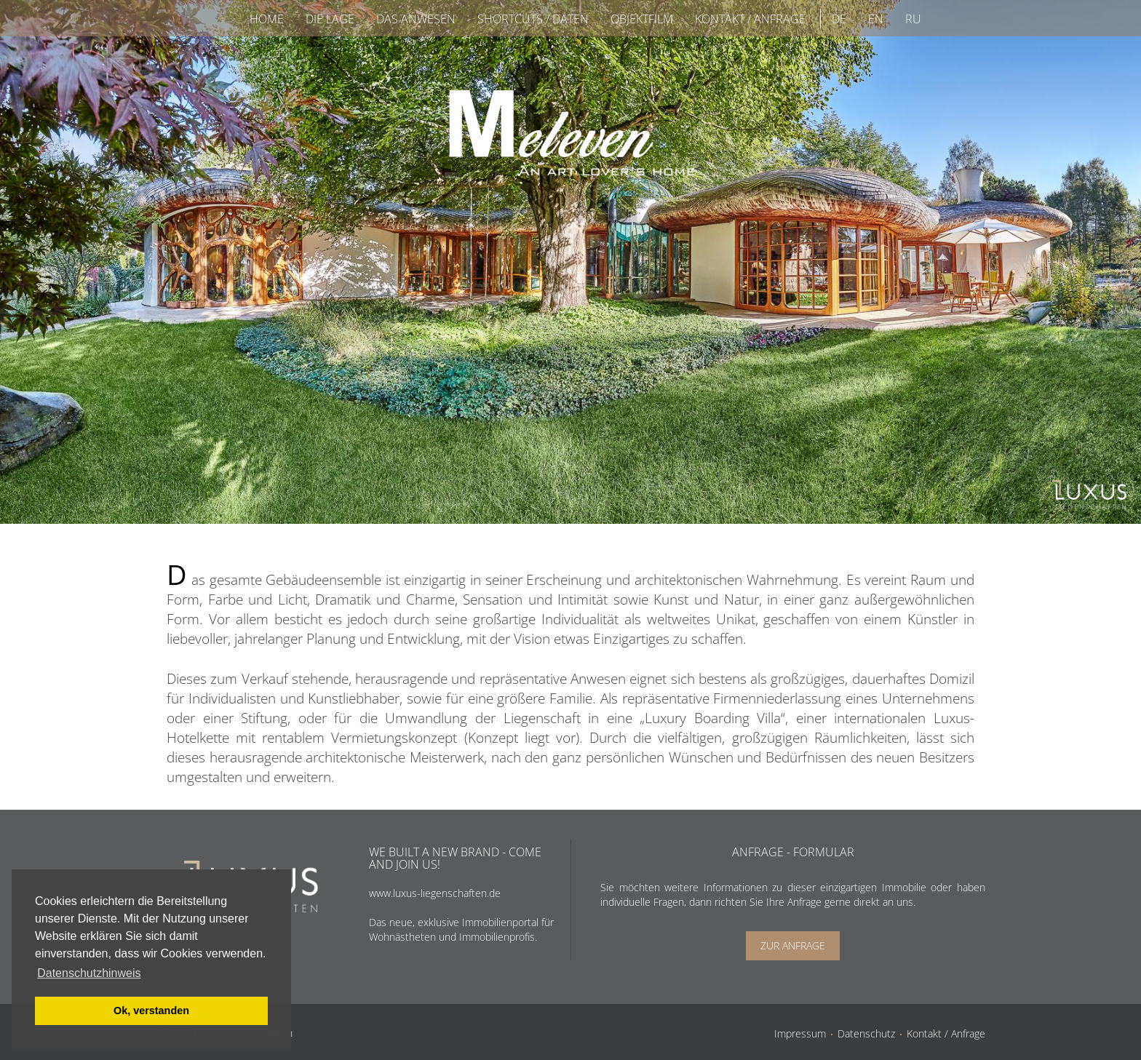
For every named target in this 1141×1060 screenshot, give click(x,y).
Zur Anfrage (792, 945)
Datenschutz (866, 1033)
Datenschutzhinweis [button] (88, 973)
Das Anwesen (416, 19)
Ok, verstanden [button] (151, 1010)
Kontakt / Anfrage (750, 19)
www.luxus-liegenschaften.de (435, 893)
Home (267, 19)
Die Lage (330, 19)
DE (839, 19)
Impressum (800, 1033)
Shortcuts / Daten (533, 19)
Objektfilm (642, 19)
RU (913, 19)
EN (875, 19)
